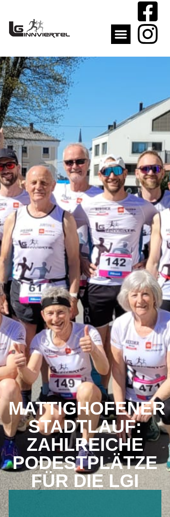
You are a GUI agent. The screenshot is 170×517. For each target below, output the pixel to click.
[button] (121, 34)
